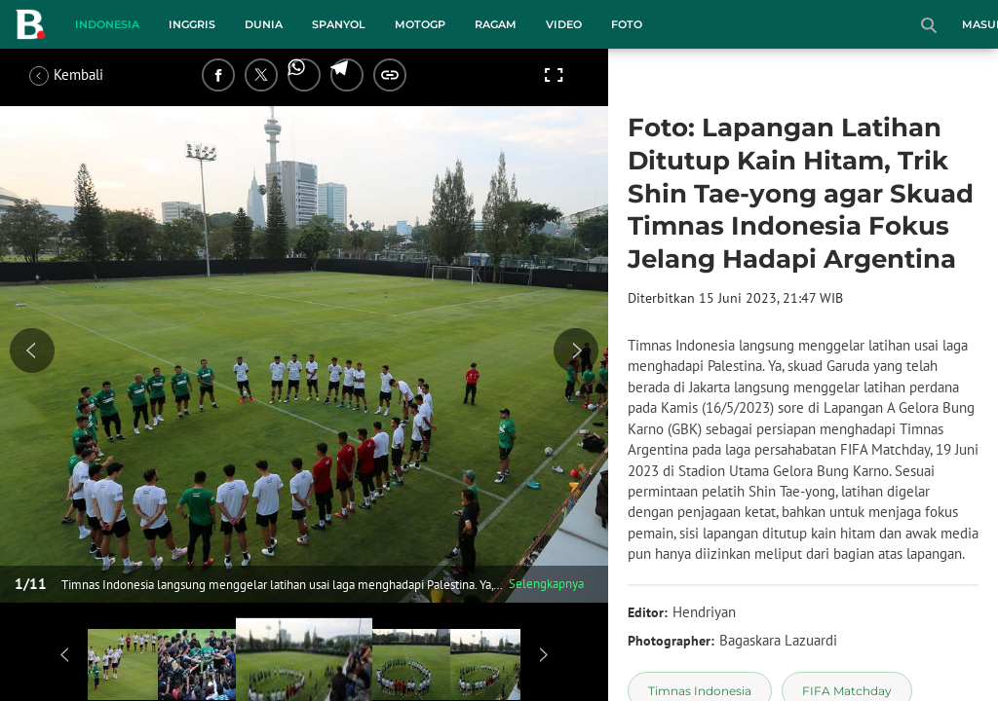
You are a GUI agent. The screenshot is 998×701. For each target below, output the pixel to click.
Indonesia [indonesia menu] (107, 24)
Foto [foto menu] (626, 24)
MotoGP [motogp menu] (420, 24)
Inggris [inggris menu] (192, 24)
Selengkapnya (546, 583)
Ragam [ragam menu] (496, 24)
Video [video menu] (564, 24)
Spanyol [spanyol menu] (338, 24)
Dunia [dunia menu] (264, 24)
